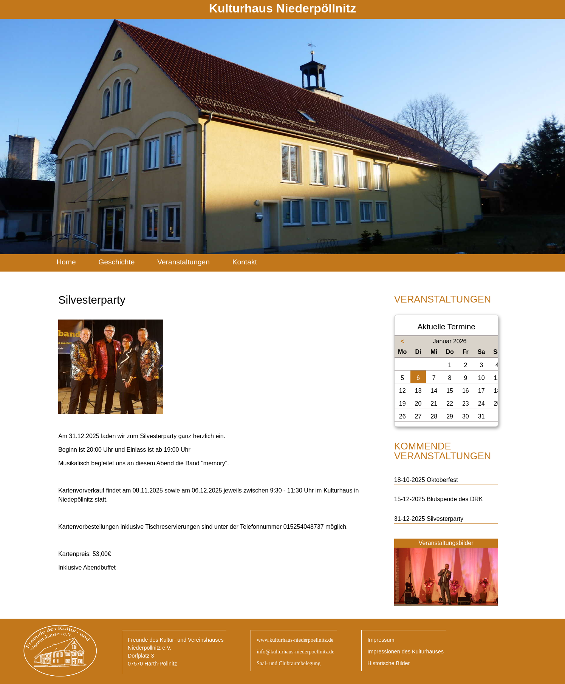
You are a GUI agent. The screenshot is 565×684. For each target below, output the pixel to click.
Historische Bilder (388, 663)
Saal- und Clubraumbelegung (288, 663)
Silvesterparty (445, 519)
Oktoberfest (442, 480)
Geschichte (116, 262)
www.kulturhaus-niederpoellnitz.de (295, 640)
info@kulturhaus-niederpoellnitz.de (295, 651)
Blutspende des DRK (455, 499)
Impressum (380, 640)
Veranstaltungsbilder (446, 543)
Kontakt (244, 262)
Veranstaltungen (183, 262)
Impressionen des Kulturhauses (405, 651)
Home (66, 262)
